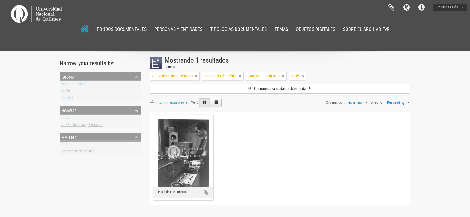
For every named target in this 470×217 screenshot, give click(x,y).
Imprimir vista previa (168, 102)
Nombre (68, 110)
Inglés (65, 92)
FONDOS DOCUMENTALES (122, 29)
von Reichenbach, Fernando (82, 126)
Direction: (377, 102)
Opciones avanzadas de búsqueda (280, 88)
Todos (65, 118)
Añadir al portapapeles (206, 193)
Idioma (406, 7)
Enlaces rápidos (421, 7)
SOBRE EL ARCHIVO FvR (366, 29)
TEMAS (281, 29)
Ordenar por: (335, 102)
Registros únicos (74, 85)
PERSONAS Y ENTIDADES (178, 29)
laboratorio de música (77, 152)
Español (67, 99)
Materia (69, 136)
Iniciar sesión (448, 7)
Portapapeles (391, 7)
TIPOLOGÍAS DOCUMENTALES (238, 29)
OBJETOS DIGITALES (315, 29)
